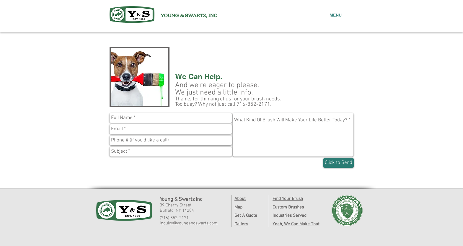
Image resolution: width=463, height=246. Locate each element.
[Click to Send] (338, 163)
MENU (336, 15)
